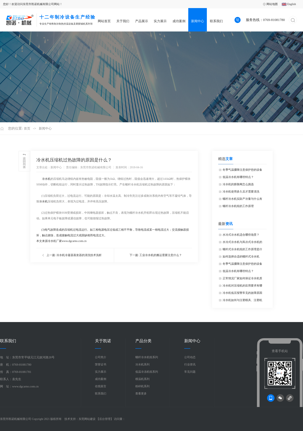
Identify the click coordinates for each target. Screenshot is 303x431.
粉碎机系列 (142, 386)
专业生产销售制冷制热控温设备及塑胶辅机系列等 (67, 19)
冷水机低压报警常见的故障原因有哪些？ (242, 294)
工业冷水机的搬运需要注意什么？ (160, 255)
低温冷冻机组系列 (146, 371)
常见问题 (190, 371)
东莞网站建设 (87, 419)
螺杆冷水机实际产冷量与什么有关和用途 (242, 200)
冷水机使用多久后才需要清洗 (241, 191)
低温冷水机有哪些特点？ (238, 177)
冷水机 (46, 178)
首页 (27, 128)
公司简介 (100, 357)
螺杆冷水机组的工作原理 (238, 206)
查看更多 (141, 393)
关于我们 (122, 21)
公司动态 (190, 357)
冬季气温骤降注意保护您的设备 (242, 169)
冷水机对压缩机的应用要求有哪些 (242, 286)
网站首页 (104, 21)
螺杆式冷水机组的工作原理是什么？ (242, 250)
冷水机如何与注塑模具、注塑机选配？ (242, 301)
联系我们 (216, 21)
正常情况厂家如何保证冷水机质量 (242, 279)
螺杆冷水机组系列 (146, 357)
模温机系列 (142, 379)
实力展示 (160, 21)
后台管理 (104, 419)
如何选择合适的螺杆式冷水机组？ (241, 257)
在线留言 (100, 386)
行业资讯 (190, 364)
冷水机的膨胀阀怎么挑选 (238, 184)
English (289, 4)
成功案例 (179, 21)
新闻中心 (197, 21)
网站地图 (270, 4)
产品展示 (141, 21)
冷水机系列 (142, 364)
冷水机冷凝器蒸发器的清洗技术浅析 (79, 255)
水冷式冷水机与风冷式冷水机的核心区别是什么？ (242, 243)
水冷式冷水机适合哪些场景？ (241, 234)
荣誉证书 (100, 364)
